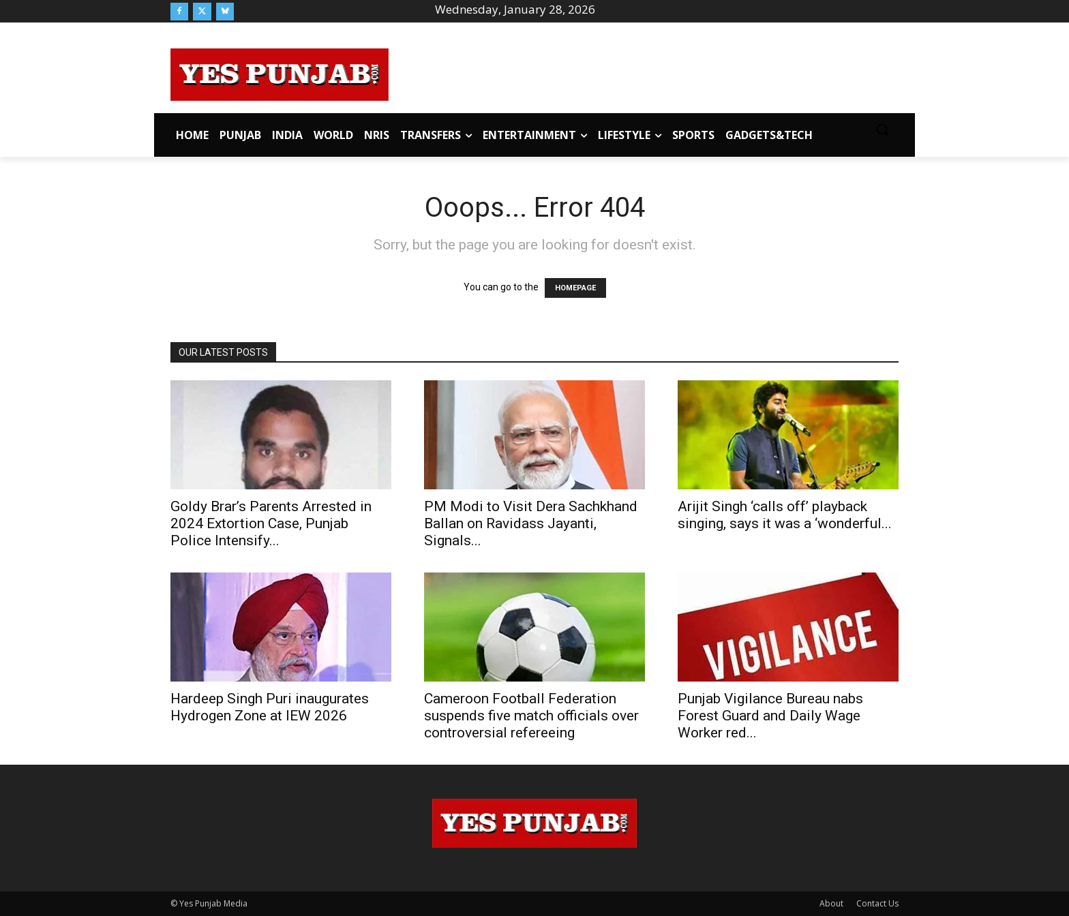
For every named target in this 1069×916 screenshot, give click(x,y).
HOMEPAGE (575, 288)
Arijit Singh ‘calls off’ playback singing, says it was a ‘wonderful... (785, 515)
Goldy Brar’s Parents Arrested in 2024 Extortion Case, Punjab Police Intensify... (271, 523)
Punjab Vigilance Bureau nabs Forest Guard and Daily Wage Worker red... (770, 715)
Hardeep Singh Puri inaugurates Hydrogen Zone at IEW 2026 (269, 707)
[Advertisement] (643, 72)
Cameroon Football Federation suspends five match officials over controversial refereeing (531, 715)
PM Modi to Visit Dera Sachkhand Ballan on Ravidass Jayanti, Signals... (530, 523)
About (831, 903)
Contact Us (877, 903)
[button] (882, 129)
